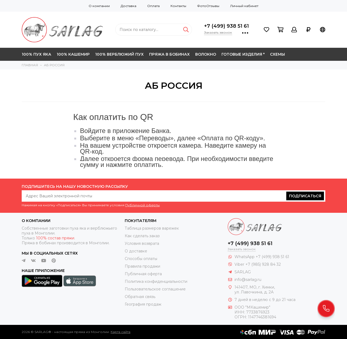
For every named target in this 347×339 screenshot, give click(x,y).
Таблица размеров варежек (152, 228)
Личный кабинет (244, 6)
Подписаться (305, 196)
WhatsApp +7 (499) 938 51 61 (261, 256)
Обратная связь (140, 296)
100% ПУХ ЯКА (36, 54)
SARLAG (242, 272)
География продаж (143, 304)
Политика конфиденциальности (156, 281)
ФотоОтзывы (208, 6)
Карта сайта (120, 332)
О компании (99, 6)
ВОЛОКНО (205, 54)
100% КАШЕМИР (73, 54)
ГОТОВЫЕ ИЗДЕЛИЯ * (243, 54)
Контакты (178, 6)
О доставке (136, 251)
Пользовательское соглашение (155, 289)
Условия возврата (142, 243)
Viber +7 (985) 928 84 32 (257, 264)
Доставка (128, 6)
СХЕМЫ (277, 54)
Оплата (153, 6)
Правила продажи (142, 266)
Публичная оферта (143, 273)
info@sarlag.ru (247, 279)
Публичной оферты (142, 205)
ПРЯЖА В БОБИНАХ (169, 54)
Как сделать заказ (142, 235)
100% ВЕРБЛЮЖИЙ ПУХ (119, 54)
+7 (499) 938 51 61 (226, 26)
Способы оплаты (141, 258)
